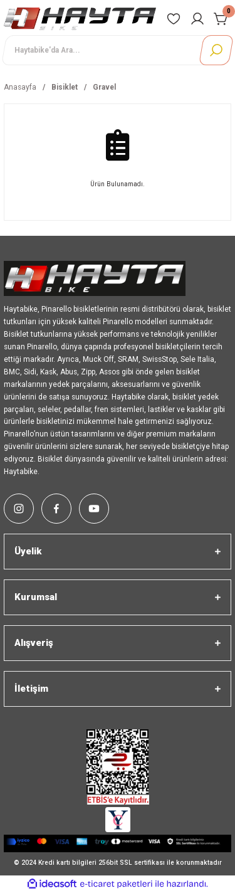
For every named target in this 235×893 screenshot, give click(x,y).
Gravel (104, 87)
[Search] (117, 50)
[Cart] (221, 19)
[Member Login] (197, 19)
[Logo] (80, 18)
